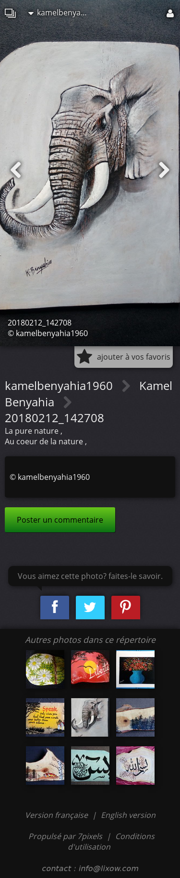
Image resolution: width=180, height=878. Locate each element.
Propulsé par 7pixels (65, 836)
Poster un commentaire (60, 519)
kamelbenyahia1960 (62, 12)
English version (128, 815)
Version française (57, 815)
